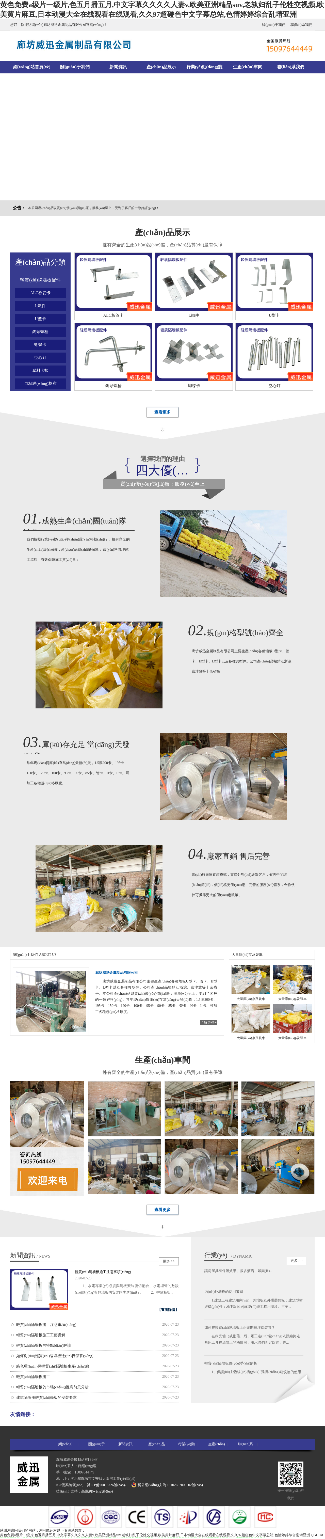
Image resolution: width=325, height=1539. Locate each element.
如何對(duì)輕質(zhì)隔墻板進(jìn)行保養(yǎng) (54, 1356)
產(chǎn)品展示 (161, 67)
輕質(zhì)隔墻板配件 (40, 279)
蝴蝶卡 (40, 344)
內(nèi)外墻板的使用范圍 (223, 1292)
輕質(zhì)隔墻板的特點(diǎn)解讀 (43, 1345)
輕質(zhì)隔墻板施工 (33, 1377)
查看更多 (162, 412)
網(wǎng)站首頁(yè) (32, 67)
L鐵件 (40, 306)
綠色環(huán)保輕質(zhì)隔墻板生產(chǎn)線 (52, 1366)
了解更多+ (208, 1022)
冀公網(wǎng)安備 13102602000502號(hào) (167, 1484)
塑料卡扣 (40, 370)
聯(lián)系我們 (301, 25)
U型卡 (40, 318)
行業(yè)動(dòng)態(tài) (204, 69)
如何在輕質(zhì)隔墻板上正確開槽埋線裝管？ (239, 1328)
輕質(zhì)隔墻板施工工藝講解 (40, 1335)
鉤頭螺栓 (40, 331)
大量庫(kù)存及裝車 (247, 955)
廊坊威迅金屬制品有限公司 (116, 973)
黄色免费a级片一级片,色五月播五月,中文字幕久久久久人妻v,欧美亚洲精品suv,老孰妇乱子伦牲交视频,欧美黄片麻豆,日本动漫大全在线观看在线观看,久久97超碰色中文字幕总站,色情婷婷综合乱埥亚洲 (155, 1535)
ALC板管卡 (40, 293)
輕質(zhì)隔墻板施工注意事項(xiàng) (103, 1272)
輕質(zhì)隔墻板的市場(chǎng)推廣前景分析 (52, 1387)
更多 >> (169, 1261)
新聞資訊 (118, 67)
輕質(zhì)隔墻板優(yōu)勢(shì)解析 (230, 1364)
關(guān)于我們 (273, 25)
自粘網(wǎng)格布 (40, 383)
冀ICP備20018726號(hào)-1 (107, 1485)
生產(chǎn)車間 (247, 67)
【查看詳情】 (168, 1310)
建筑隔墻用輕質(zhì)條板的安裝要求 (46, 1397)
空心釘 (40, 357)
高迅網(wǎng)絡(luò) (97, 1491)
